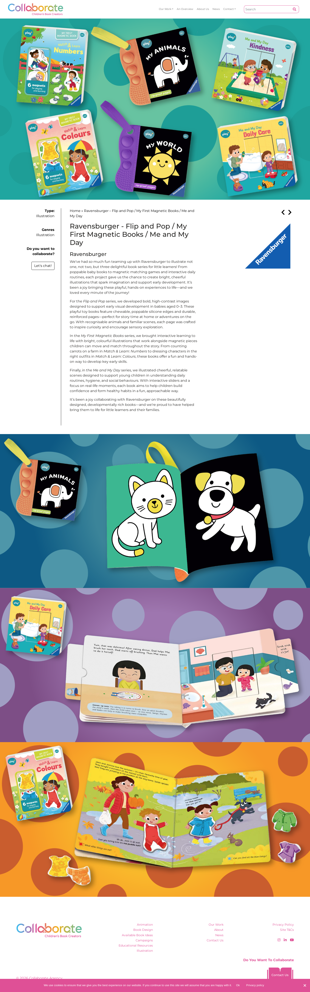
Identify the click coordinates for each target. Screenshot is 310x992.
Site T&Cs (287, 930)
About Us (203, 9)
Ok (238, 985)
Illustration (45, 216)
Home (75, 211)
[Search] (267, 9)
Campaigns (144, 940)
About (218, 930)
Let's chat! (43, 266)
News (216, 9)
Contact (228, 9)
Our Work (165, 9)
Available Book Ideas (137, 935)
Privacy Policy (283, 925)
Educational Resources (136, 945)
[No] (304, 985)
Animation (145, 925)
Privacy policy (255, 985)
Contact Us (215, 940)
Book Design (143, 930)
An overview (185, 9)
